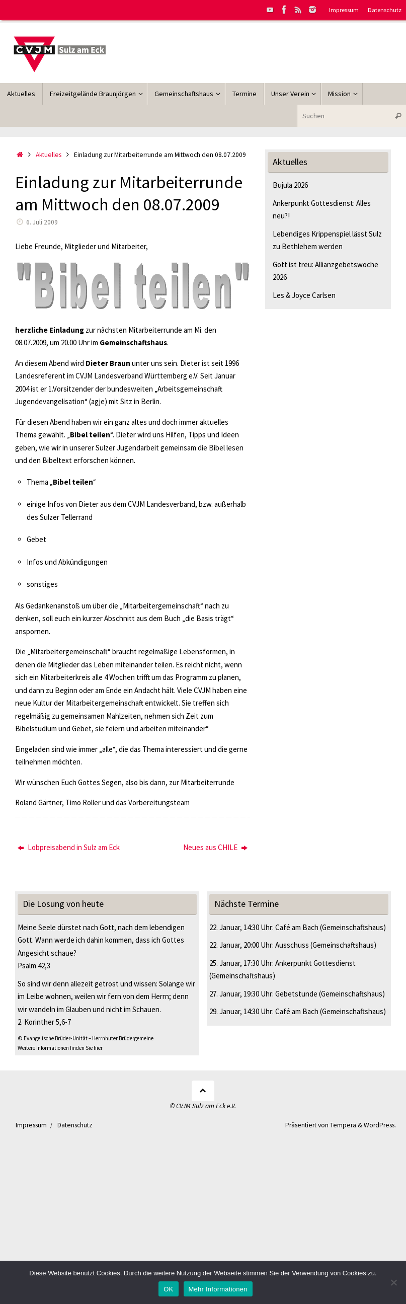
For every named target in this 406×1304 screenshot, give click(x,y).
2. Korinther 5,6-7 (44, 1022)
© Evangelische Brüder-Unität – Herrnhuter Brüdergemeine (85, 1038)
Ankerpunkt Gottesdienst (315, 963)
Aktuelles (48, 154)
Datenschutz (384, 10)
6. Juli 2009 (42, 222)
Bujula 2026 (290, 185)
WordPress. (380, 1125)
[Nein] (393, 1282)
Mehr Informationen (218, 1289)
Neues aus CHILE (215, 847)
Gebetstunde (296, 994)
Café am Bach (296, 927)
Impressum (344, 10)
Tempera (343, 1125)
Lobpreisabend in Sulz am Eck (69, 847)
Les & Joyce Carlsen (304, 295)
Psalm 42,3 (34, 965)
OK (168, 1289)
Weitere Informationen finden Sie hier (60, 1047)
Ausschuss (292, 945)
